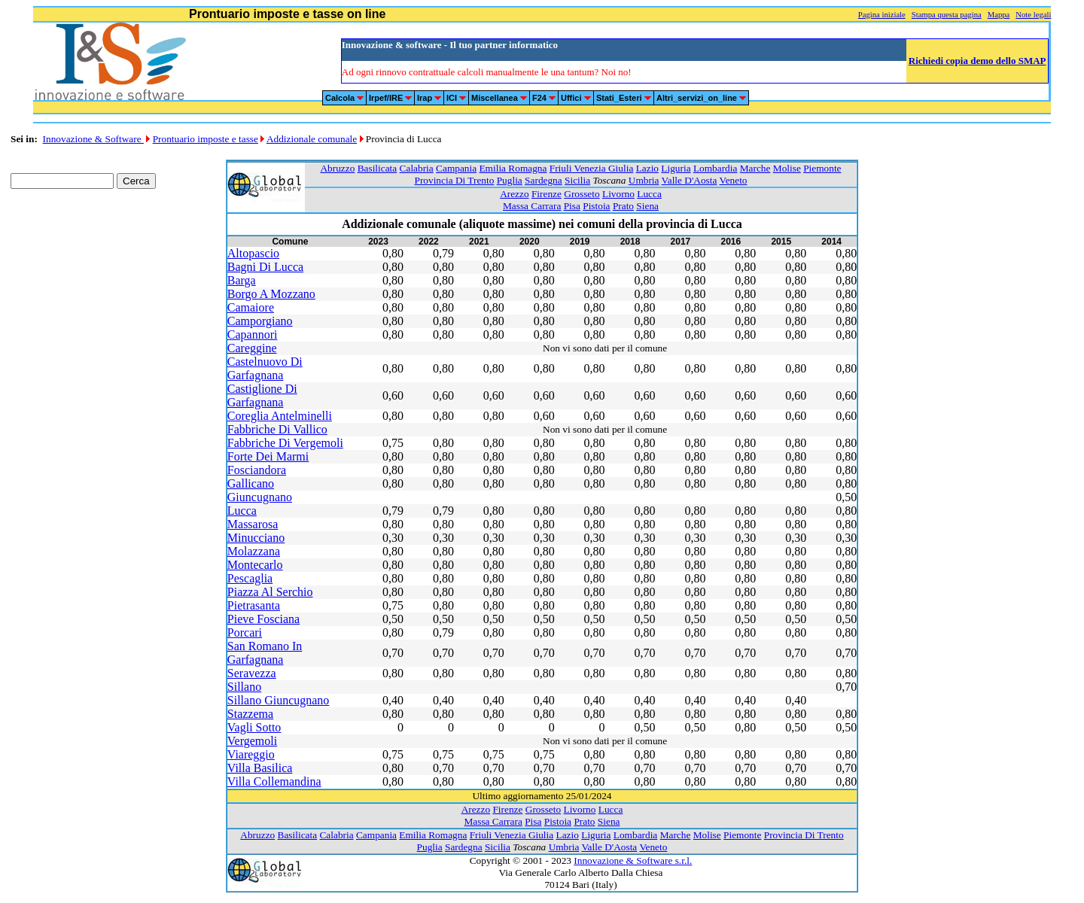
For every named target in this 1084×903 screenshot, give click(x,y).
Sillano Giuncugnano (278, 700)
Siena (647, 205)
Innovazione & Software (93, 138)
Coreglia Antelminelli (279, 415)
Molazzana (253, 551)
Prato (623, 205)
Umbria (644, 180)
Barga (241, 280)
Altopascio (253, 253)
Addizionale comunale (311, 138)
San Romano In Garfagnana (265, 653)
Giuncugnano (259, 497)
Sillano (244, 686)
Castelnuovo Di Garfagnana (265, 368)
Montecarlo (255, 564)
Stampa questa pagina (947, 15)
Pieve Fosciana (263, 619)
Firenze (546, 193)
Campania (456, 168)
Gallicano (250, 483)
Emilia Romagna (513, 168)
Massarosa (253, 524)
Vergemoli (252, 740)
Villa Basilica (260, 768)
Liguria (675, 168)
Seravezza (251, 673)
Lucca (649, 193)
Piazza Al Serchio (270, 591)
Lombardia (715, 168)
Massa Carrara (532, 205)
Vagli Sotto (254, 727)
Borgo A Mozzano (271, 293)
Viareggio (251, 754)
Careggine (252, 348)
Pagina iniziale (882, 15)
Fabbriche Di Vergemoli (285, 442)
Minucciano (256, 537)
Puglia (509, 180)
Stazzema (250, 713)
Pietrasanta (253, 605)
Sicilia (577, 180)
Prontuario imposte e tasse (205, 138)
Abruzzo (337, 168)
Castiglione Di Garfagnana (262, 395)
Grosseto (581, 193)
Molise (787, 168)
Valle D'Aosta (689, 180)
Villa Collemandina (274, 781)
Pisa (572, 205)
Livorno (618, 193)
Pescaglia (250, 578)
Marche (755, 168)
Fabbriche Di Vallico (277, 429)
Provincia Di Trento (454, 180)
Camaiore (250, 307)
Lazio (647, 168)
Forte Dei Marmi (268, 456)
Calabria (417, 168)
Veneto (734, 180)
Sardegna (543, 180)
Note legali (1033, 15)
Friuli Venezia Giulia (592, 168)
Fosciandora (256, 470)
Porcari (244, 632)
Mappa (999, 15)
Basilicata (377, 168)
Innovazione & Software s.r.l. (633, 860)
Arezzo (514, 193)
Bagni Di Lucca (265, 266)
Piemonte (822, 168)
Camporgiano (260, 321)
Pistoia (596, 205)
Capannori (252, 334)
